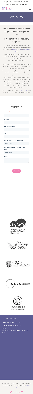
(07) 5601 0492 (23, 90)
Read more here (23, 4)
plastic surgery (16, 49)
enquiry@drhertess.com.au (13, 325)
